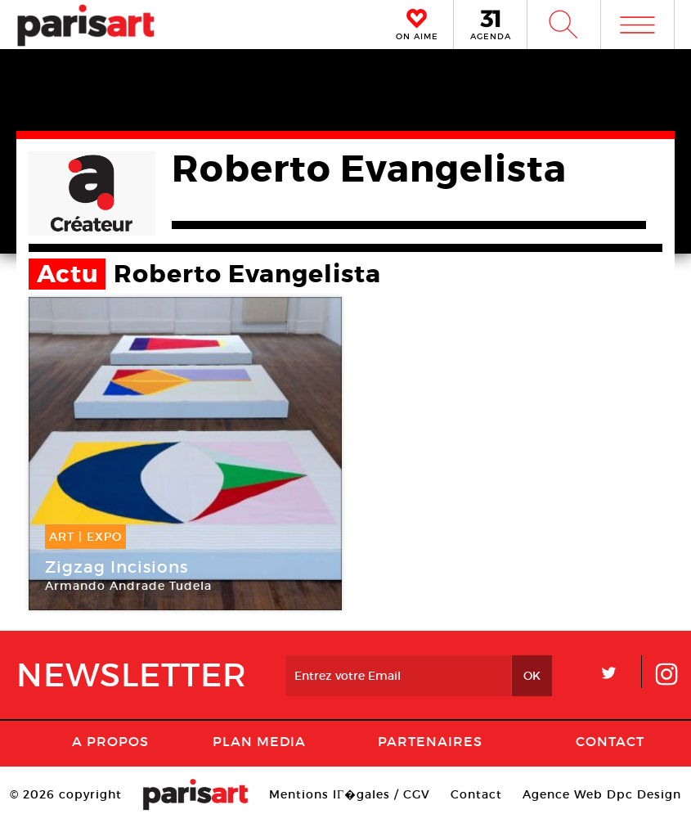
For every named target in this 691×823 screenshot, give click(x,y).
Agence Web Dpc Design (602, 794)
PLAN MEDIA (259, 741)
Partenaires (430, 741)
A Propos (110, 741)
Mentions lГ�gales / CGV (349, 794)
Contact (610, 741)
